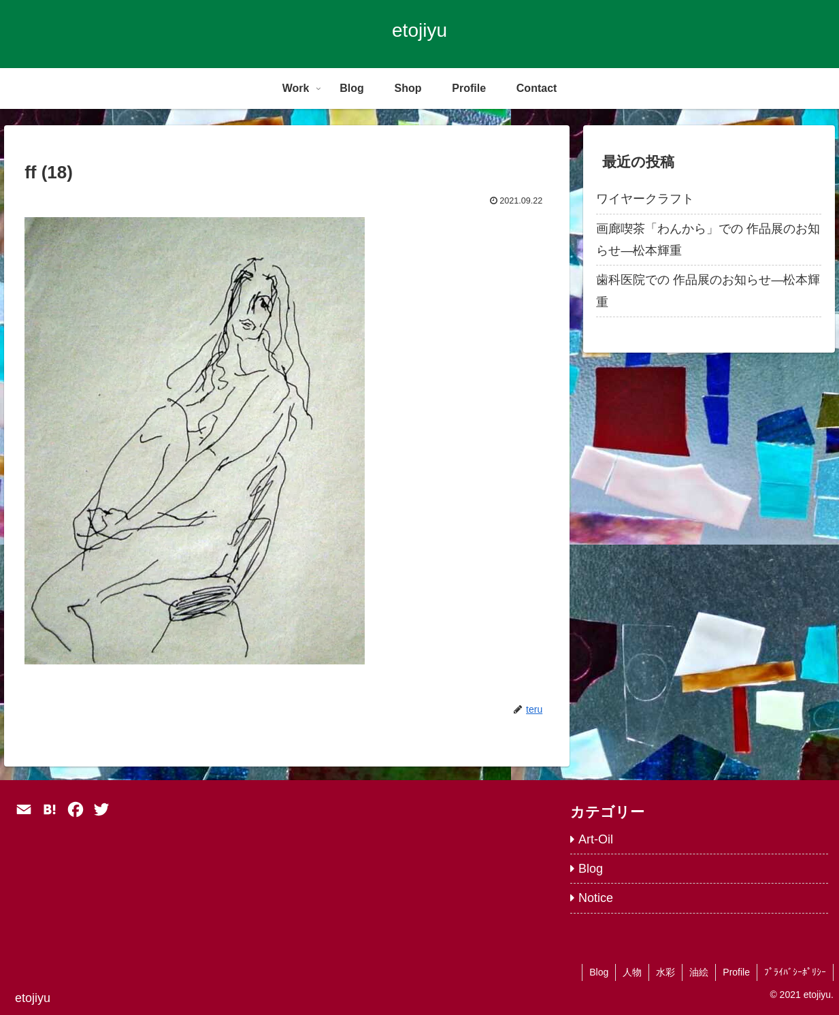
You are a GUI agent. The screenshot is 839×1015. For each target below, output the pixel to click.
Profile (736, 972)
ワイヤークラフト (645, 199)
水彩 (665, 972)
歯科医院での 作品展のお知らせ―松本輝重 (708, 290)
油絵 (698, 972)
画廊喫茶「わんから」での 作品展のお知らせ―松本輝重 (708, 239)
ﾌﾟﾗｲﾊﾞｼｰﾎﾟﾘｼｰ (795, 972)
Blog (598, 972)
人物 (632, 972)
